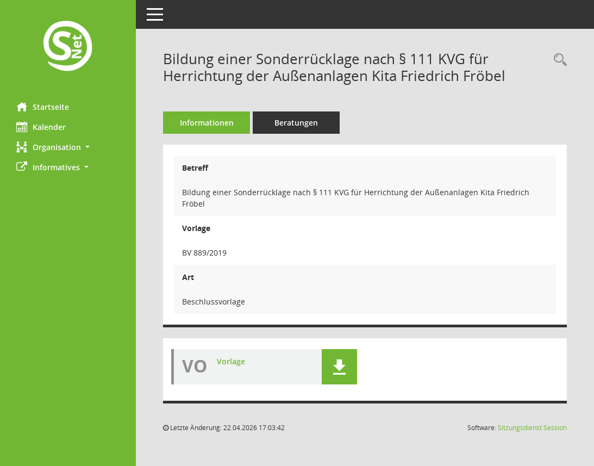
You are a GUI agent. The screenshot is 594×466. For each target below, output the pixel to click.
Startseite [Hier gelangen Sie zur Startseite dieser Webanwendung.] (42, 106)
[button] (68, 147)
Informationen (207, 122)
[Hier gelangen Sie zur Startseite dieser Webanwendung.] (68, 47)
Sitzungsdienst (532, 427)
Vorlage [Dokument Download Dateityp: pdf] (231, 361)
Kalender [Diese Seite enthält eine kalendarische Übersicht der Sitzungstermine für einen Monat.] (41, 126)
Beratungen (296, 122)
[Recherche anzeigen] (557, 60)
